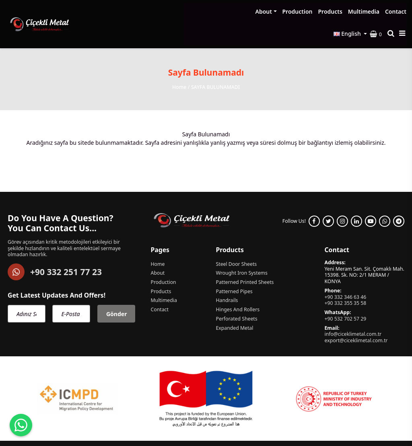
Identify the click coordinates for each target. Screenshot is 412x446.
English (349, 11)
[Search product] (392, 11)
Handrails (227, 274)
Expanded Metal (234, 302)
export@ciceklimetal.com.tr (355, 314)
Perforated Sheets (236, 293)
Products (250, 11)
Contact (315, 11)
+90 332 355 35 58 (345, 277)
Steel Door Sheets (236, 238)
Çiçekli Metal (74, 426)
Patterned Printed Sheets (245, 256)
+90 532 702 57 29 (345, 293)
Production (217, 11)
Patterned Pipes (234, 266)
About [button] (183, 11)
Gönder (116, 288)
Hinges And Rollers (238, 284)
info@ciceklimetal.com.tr (352, 308)
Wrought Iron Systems (241, 247)
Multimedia (283, 11)
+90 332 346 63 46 (345, 271)
